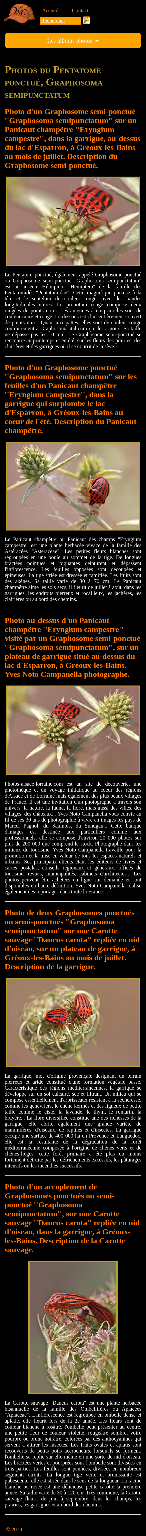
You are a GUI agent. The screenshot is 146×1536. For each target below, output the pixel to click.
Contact (80, 10)
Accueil (50, 10)
